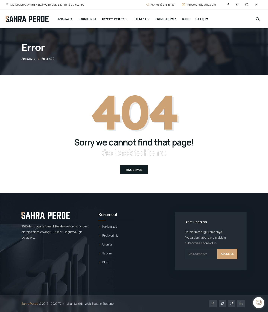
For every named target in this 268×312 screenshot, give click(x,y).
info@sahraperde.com (201, 5)
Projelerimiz (166, 19)
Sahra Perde (29, 304)
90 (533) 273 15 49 (163, 5)
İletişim (201, 19)
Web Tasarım (94, 304)
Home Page (134, 170)
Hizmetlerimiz (113, 19)
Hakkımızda (87, 19)
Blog (185, 19)
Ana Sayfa (65, 19)
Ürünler (140, 19)
